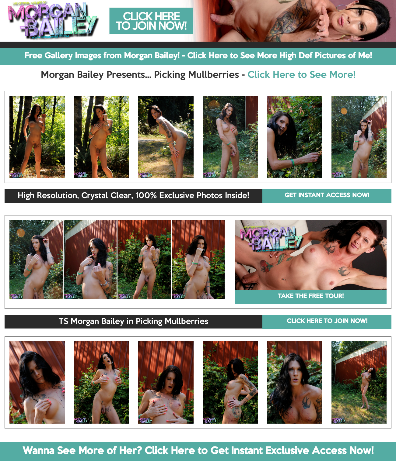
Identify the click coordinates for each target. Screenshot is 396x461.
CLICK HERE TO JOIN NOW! (327, 321)
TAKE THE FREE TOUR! (311, 296)
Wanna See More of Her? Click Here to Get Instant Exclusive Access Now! (198, 451)
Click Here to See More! (301, 75)
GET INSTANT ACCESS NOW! (327, 195)
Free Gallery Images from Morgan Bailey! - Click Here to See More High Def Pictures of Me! (198, 56)
